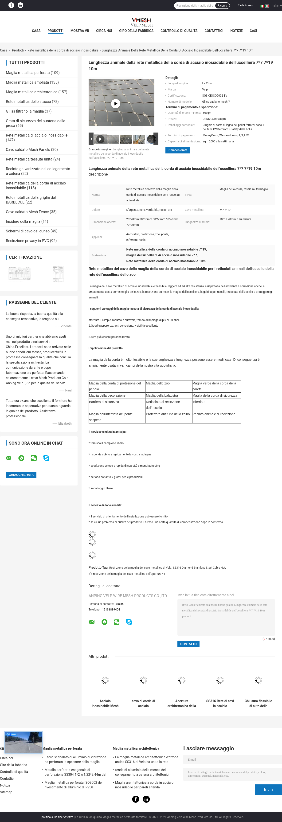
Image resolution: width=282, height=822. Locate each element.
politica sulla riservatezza (57, 817)
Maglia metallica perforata (28, 72)
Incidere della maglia (23, 221)
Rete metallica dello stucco (28, 101)
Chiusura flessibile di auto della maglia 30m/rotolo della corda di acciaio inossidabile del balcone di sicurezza (258, 703)
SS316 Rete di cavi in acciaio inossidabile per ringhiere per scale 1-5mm (220, 703)
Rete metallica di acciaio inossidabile (36, 135)
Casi (253, 31)
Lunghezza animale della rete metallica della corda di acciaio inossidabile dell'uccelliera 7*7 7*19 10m (119, 154)
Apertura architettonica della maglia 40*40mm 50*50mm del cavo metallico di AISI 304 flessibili (182, 703)
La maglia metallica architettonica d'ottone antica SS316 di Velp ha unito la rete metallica (146, 760)
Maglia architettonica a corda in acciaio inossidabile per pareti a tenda (144, 785)
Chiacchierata (177, 150)
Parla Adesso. (246, 5)
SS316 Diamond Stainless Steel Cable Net (199, 567)
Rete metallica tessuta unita (29, 159)
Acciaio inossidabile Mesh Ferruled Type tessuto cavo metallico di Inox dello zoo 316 (105, 703)
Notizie (236, 31)
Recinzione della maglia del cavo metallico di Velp (140, 567)
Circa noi (104, 31)
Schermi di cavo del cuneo (28, 231)
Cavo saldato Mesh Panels (28, 149)
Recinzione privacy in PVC (27, 241)
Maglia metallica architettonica (31, 92)
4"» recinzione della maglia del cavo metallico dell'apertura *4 (127, 573)
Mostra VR (79, 31)
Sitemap (6, 792)
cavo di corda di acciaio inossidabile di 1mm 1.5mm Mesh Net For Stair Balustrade (143, 703)
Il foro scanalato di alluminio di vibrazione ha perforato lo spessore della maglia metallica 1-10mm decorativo (75, 760)
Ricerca (222, 5)
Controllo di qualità (179, 31)
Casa (36, 31)
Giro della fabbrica (136, 31)
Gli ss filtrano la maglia (25, 111)
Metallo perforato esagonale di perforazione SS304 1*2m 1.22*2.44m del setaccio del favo (75, 773)
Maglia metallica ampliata (27, 82)
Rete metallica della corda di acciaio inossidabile (62, 50)
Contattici (214, 31)
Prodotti (56, 31)
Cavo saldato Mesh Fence (27, 212)
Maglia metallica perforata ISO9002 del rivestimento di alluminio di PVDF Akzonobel (73, 786)
